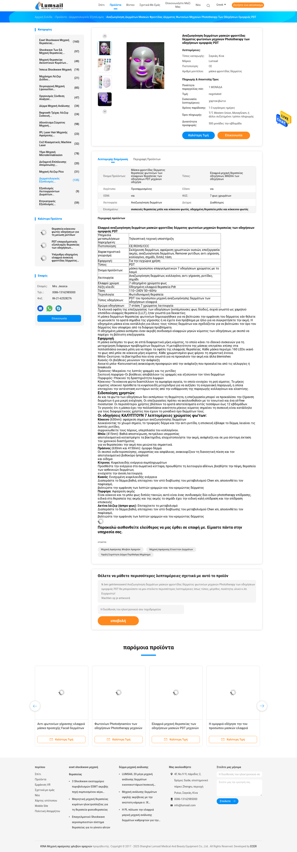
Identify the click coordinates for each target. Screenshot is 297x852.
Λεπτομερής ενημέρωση (113, 159)
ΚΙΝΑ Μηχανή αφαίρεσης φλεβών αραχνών (66, 846)
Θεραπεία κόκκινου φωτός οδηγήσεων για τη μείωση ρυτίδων (65, 231)
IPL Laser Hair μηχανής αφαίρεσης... (59, 134)
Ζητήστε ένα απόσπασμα (248, 5)
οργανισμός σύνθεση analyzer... (59, 98)
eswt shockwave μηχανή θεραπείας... (59, 42)
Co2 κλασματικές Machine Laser (59, 144)
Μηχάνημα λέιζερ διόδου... (59, 78)
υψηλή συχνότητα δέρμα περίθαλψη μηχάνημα (125, 554)
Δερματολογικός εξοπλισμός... (59, 180)
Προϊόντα (40, 779)
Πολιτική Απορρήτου (47, 811)
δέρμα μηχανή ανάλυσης (59, 106)
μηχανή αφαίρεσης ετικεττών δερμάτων (171, 549)
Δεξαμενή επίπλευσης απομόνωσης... (59, 163)
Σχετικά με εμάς (45, 789)
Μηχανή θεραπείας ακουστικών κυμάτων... (59, 61)
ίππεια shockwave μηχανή (59, 69)
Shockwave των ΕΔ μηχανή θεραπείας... (59, 51)
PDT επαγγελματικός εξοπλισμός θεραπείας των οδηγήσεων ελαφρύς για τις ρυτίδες (66, 244)
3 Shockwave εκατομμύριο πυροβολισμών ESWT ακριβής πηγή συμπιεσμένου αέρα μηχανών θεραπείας (90, 787)
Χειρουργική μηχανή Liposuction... (59, 88)
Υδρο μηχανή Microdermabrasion (59, 154)
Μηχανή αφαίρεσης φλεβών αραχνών (120, 549)
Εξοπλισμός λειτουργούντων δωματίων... (59, 191)
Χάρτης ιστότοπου (46, 800)
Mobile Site (41, 805)
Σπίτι (38, 774)
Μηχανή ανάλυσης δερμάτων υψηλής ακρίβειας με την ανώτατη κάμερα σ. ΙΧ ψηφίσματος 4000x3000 (139, 797)
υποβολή (118, 620)
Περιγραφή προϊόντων (147, 159)
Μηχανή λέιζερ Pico (59, 172)
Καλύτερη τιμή (198, 135)
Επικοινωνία (59, 318)
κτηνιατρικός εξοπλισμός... (59, 203)
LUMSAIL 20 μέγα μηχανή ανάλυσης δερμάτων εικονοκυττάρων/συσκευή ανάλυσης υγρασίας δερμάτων (140, 780)
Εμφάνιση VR (42, 784)
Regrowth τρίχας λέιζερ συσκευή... (59, 114)
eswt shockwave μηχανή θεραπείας (83, 771)
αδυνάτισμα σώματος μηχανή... (59, 124)
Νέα (37, 795)
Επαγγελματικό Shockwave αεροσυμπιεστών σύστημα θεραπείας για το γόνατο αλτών (91, 822)
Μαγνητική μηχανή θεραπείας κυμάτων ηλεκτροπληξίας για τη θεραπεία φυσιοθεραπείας (90, 804)
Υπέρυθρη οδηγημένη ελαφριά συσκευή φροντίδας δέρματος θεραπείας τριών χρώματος (65, 257)
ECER (253, 846)
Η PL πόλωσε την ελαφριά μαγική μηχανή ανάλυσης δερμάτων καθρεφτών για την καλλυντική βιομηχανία (140, 815)
